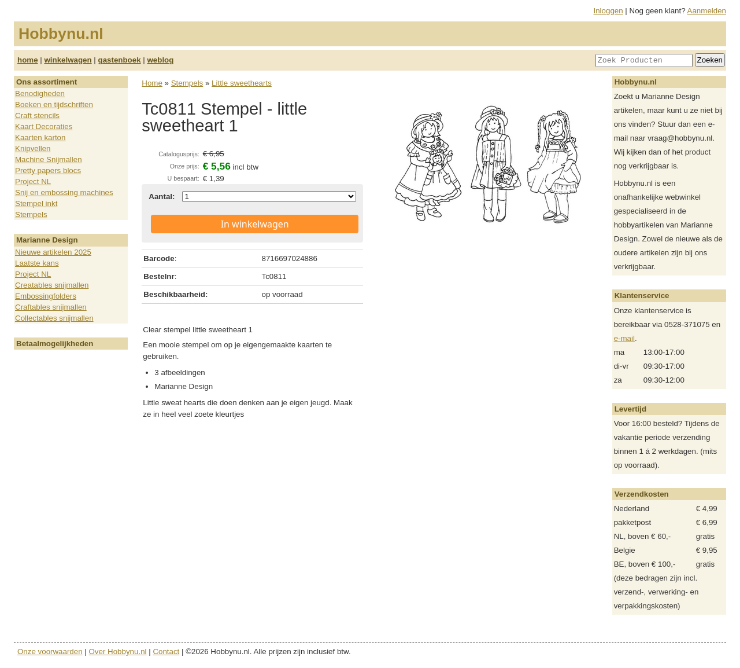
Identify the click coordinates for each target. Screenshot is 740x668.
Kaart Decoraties (43, 126)
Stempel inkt (36, 203)
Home (152, 83)
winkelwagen (67, 60)
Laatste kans (37, 263)
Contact (166, 651)
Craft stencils (37, 115)
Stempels (31, 214)
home (27, 60)
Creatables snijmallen (51, 285)
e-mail (624, 338)
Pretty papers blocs (48, 170)
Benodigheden (40, 93)
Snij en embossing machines (64, 192)
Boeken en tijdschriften (54, 104)
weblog (160, 60)
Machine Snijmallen (48, 159)
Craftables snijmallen (51, 307)
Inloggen (608, 10)
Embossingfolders (45, 296)
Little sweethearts (242, 83)
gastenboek (119, 60)
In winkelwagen (255, 224)
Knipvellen (33, 148)
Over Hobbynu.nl (118, 651)
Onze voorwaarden (50, 651)
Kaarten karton (40, 137)
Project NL (33, 181)
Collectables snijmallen (54, 318)
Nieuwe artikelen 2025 (53, 252)
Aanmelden (706, 10)
